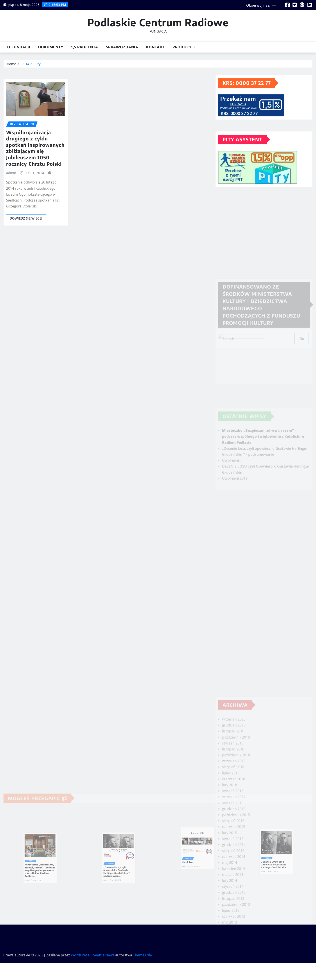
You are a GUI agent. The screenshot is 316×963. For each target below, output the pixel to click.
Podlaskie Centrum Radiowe (158, 22)
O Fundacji (18, 47)
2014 (25, 65)
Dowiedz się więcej (26, 239)
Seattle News (103, 955)
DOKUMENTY (50, 47)
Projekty (183, 47)
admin (11, 193)
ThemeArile (142, 955)
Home (11, 65)
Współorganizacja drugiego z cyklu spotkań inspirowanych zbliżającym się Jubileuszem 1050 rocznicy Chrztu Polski (35, 168)
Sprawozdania (122, 47)
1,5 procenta (84, 47)
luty (38, 65)
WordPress (80, 955)
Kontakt (155, 47)
